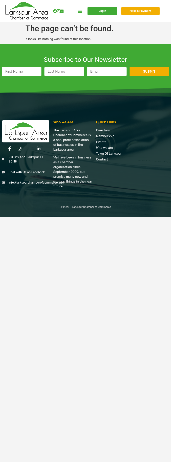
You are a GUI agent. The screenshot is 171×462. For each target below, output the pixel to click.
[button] (80, 11)
